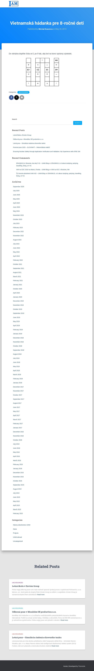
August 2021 (17, 272)
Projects (16, 533)
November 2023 (18, 215)
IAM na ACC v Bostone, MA (60, 169)
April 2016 (16, 456)
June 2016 (16, 448)
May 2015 (16, 501)
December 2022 (18, 231)
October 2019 (17, 309)
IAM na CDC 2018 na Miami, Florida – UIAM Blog (32, 169)
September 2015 (18, 485)
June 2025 (16, 195)
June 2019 (16, 317)
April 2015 (16, 505)
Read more (40, 594)
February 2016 (18, 464)
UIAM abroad (17, 537)
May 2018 (16, 366)
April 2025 (16, 203)
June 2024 (16, 207)
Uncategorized (23, 92)
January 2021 (17, 285)
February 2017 (18, 423)
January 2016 (17, 468)
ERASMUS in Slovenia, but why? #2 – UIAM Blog (32, 163)
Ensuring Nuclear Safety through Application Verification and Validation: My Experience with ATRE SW (46, 151)
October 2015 (17, 481)
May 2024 (16, 211)
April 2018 (16, 370)
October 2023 (17, 219)
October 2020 (17, 289)
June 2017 (16, 407)
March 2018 (17, 374)
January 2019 (17, 334)
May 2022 (16, 252)
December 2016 (18, 432)
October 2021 (17, 264)
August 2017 (17, 403)
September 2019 (18, 313)
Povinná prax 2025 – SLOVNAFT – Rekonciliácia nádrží (31, 147)
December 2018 (18, 338)
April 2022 (16, 256)
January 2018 (17, 383)
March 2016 (17, 460)
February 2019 (18, 330)
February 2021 (18, 280)
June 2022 (16, 248)
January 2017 (17, 428)
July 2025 (16, 191)
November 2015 (18, 477)
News (15, 529)
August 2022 (17, 240)
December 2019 (18, 301)
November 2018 (18, 342)
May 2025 (16, 199)
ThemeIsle (81, 666)
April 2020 (16, 293)
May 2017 (16, 411)
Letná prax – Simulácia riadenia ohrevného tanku (29, 143)
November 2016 (18, 436)
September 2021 (18, 268)
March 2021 (17, 276)
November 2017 (18, 391)
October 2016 (17, 440)
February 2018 (18, 379)
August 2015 (17, 489)
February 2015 (18, 513)
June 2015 (16, 497)
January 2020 (17, 297)
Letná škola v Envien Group (22, 135)
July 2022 (16, 244)
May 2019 (16, 321)
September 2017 (18, 399)
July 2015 (16, 493)
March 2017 (17, 419)
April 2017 (16, 415)
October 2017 (17, 395)
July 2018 (16, 358)
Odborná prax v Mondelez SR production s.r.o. (28, 139)
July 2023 (16, 223)
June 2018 (16, 362)
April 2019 (16, 325)
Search (14, 119)
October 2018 (17, 346)
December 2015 (18, 472)
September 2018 (18, 350)
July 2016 (16, 444)
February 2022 (18, 260)
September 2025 (18, 186)
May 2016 (16, 452)
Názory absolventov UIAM (21, 525)
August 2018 (17, 354)
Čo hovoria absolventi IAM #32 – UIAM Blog (30, 173)
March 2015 (17, 509)
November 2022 (18, 236)
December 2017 (18, 387)
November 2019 (18, 305)
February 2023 (18, 227)
